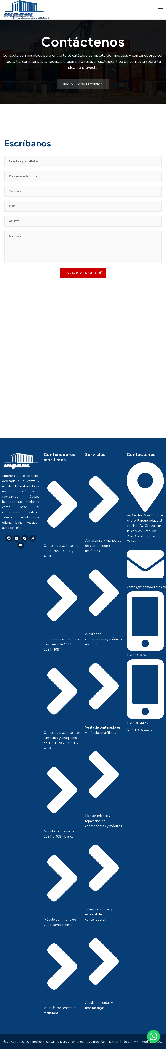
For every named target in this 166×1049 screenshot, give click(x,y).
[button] (153, 1036)
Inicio (68, 84)
